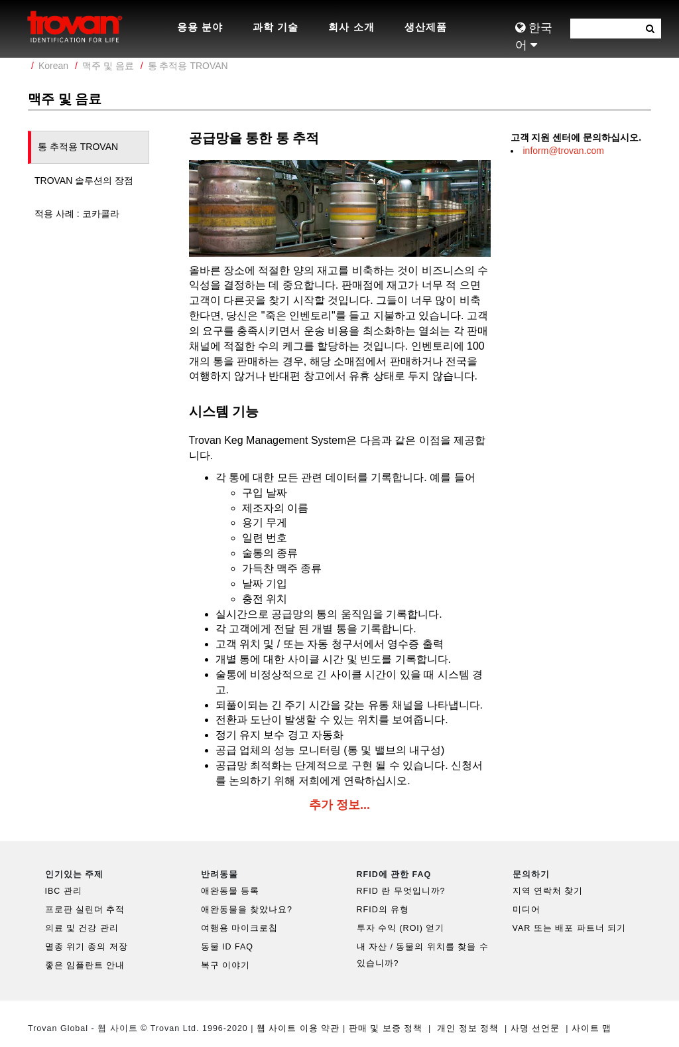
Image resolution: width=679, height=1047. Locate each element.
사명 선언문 (535, 1028)
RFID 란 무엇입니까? (401, 891)
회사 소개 (351, 27)
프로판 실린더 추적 (85, 909)
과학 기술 (275, 27)
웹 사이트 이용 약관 (298, 1028)
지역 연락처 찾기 (548, 891)
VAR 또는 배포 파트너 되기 (570, 928)
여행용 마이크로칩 (239, 928)
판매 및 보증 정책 (385, 1028)
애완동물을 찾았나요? (246, 909)
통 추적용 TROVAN (188, 65)
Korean (53, 65)
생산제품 (425, 27)
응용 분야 (200, 27)
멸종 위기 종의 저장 (86, 946)
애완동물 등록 (230, 891)
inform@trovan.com (563, 150)
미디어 (526, 909)
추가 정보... (339, 804)
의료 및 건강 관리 (82, 928)
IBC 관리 (63, 891)
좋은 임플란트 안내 (85, 965)
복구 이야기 (225, 965)
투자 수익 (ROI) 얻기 (401, 928)
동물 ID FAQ (227, 946)
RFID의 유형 (383, 909)
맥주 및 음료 (108, 65)
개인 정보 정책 (468, 1028)
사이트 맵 (591, 1028)
